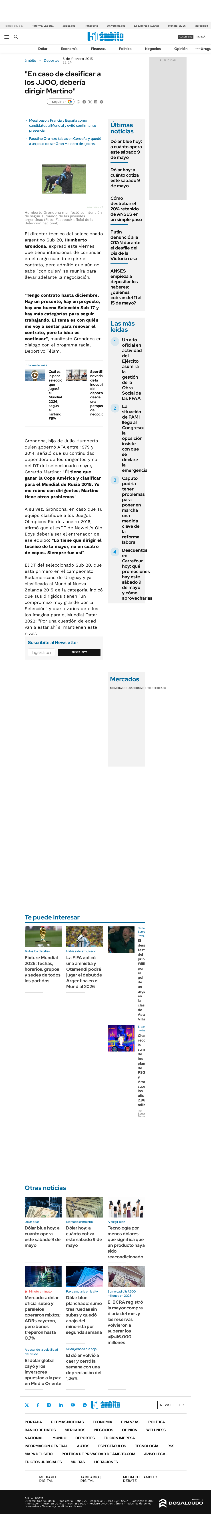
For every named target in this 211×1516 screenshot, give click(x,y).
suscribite (185, 37)
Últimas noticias (67, 1422)
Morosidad (201, 25)
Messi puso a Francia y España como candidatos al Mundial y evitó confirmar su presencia (62, 125)
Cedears (159, 688)
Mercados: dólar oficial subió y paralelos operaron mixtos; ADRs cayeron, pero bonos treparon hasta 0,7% (42, 1318)
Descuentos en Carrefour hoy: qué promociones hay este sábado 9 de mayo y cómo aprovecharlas (137, 574)
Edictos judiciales (43, 1462)
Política (125, 48)
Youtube (72, 1405)
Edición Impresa (119, 1438)
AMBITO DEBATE (140, 1479)
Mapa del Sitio (39, 1454)
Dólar (43, 48)
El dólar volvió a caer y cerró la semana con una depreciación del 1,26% (83, 1366)
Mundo (59, 1438)
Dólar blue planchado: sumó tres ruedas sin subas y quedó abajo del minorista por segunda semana (84, 1315)
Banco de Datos (40, 1430)
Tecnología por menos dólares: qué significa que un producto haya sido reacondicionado (126, 1242)
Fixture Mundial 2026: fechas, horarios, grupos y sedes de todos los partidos (42, 969)
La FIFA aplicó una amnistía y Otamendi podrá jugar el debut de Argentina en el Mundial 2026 (84, 972)
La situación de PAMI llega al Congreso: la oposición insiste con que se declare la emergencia (134, 438)
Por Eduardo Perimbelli (144, 1113)
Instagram (49, 1405)
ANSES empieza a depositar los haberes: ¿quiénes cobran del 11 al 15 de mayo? (126, 287)
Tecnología (147, 1446)
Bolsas (129, 688)
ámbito (30, 60)
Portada (33, 1422)
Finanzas (98, 48)
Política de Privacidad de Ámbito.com (98, 1454)
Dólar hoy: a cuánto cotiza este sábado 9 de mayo (125, 178)
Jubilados (68, 25)
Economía (69, 48)
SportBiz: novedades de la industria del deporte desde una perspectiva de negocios (100, 393)
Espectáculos (112, 1446)
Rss (170, 1446)
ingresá (200, 37)
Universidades (116, 25)
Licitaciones (106, 1462)
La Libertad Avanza (146, 25)
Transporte (91, 25)
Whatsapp (85, 1405)
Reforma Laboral (43, 25)
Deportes (51, 60)
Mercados (75, 1430)
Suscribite (79, 652)
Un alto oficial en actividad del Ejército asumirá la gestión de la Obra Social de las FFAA (132, 369)
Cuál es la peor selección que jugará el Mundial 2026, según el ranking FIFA (56, 395)
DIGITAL (48, 1479)
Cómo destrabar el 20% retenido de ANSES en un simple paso (126, 208)
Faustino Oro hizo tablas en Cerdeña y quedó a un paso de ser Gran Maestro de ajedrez (65, 141)
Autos (83, 1446)
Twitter (27, 1405)
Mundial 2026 (177, 25)
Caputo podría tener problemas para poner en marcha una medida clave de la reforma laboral (133, 510)
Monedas (117, 688)
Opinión (180, 48)
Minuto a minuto (40, 1291)
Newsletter (172, 1405)
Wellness (156, 1430)
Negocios (153, 48)
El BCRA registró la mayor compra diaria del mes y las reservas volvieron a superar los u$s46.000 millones (125, 1322)
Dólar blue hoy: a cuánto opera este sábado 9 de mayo (126, 149)
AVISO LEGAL (156, 1454)
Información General (46, 1446)
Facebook (38, 1405)
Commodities (143, 688)
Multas (78, 1462)
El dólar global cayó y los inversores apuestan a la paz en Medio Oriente (43, 1372)
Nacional (34, 1438)
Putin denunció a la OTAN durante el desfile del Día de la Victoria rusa (126, 245)
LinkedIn (61, 1405)
